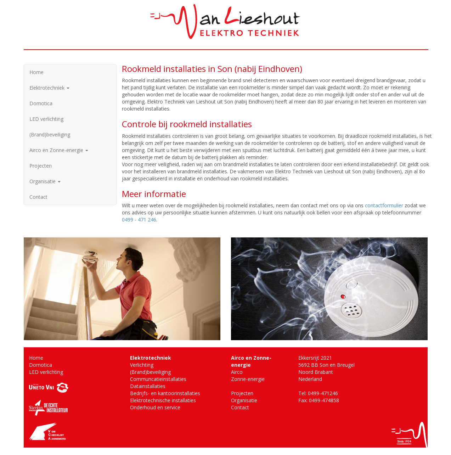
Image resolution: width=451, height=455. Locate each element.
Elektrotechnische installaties (163, 400)
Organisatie (45, 181)
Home (36, 72)
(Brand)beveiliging (49, 134)
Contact (38, 196)
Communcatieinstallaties (158, 379)
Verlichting (141, 364)
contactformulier (384, 205)
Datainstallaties (147, 386)
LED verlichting (46, 119)
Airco (237, 372)
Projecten (40, 165)
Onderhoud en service (155, 407)
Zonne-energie (248, 379)
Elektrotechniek (49, 87)
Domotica (40, 103)
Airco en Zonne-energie (58, 150)
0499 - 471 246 (139, 219)
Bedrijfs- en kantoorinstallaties (165, 393)
